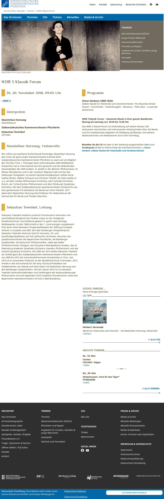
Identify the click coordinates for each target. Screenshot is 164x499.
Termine (32, 17)
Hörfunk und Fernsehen (132, 61)
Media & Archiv (93, 17)
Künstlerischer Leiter (12, 425)
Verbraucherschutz (130, 454)
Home (92, 4)
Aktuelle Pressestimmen (133, 425)
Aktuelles (73, 17)
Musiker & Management (14, 430)
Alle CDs (155, 339)
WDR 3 (7, 100)
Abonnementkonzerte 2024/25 (56, 421)
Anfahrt (5, 456)
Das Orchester (13, 17)
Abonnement (87, 436)
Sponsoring (116, 4)
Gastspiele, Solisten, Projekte (16, 434)
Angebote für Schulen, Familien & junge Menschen (139, 52)
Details (87, 333)
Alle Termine (151, 388)
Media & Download (130, 430)
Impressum (126, 449)
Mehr (87, 365)
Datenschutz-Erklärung (75, 491)
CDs (45, 17)
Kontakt (103, 4)
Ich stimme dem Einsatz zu (134, 492)
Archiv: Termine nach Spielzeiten (137, 434)
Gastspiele (126, 57)
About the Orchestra (136, 4)
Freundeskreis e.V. (11, 438)
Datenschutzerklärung (132, 458)
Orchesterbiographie (12, 421)
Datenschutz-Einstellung (133, 463)
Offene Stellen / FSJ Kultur (15, 447)
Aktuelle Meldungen (131, 421)
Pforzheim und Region (131, 46)
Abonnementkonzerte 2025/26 (135, 33)
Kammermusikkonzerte (132, 42)
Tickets (57, 17)
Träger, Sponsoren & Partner (16, 443)
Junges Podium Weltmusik (133, 38)
